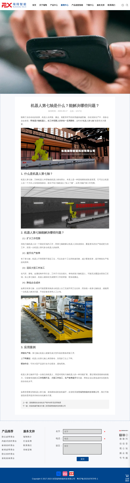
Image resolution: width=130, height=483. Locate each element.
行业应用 (27, 441)
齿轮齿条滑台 (8, 458)
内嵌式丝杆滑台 (9, 441)
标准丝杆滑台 (8, 445)
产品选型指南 (77, 5)
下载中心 (90, 5)
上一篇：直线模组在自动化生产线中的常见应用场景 (42, 403)
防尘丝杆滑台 (8, 454)
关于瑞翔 (43, 5)
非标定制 (27, 450)
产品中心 (54, 5)
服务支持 (100, 5)
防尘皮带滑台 (8, 437)
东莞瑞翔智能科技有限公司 (87, 392)
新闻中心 (64, 5)
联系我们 (111, 5)
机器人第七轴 (88, 121)
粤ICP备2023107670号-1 (87, 479)
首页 (34, 5)
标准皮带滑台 (8, 450)
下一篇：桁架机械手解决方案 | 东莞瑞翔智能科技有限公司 (44, 406)
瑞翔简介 (27, 437)
